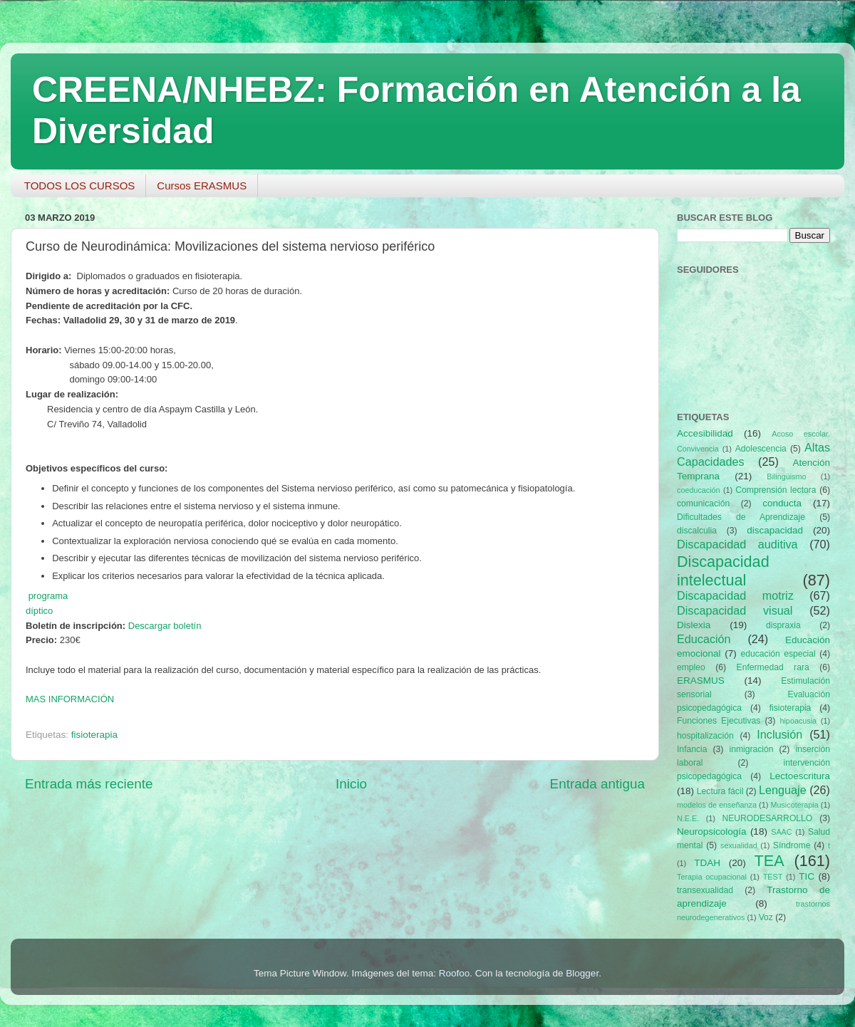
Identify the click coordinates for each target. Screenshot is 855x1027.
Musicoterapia (794, 805)
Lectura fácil (720, 791)
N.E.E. (688, 818)
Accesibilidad (705, 433)
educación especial (778, 654)
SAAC (781, 832)
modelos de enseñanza (717, 805)
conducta (782, 503)
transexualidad (705, 890)
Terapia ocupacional (712, 876)
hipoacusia (798, 720)
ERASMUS (701, 680)
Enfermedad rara (773, 667)
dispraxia (783, 625)
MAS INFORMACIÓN (70, 699)
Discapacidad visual (734, 610)
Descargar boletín (165, 625)
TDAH (707, 862)
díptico (39, 610)
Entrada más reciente (89, 783)
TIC (806, 876)
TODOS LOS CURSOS (79, 185)
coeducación (698, 490)
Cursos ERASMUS (202, 185)
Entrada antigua (597, 783)
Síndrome (792, 845)
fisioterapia (94, 734)
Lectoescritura (800, 776)
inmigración (751, 749)
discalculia (697, 531)
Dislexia (693, 625)
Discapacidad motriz (735, 595)
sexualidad (738, 845)
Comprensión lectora (775, 490)
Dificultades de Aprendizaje (741, 517)
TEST (773, 876)
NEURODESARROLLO (767, 818)
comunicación (703, 504)
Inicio (351, 783)
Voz (766, 917)
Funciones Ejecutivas (718, 721)
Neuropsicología (712, 831)
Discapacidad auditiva (737, 544)
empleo (691, 667)
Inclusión (779, 734)
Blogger (582, 973)
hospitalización (705, 736)
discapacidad (775, 530)
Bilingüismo (786, 476)
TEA (769, 861)
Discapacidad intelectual (723, 571)
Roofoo (454, 973)
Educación (704, 638)
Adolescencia (761, 449)
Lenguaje (783, 789)
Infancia (692, 749)
